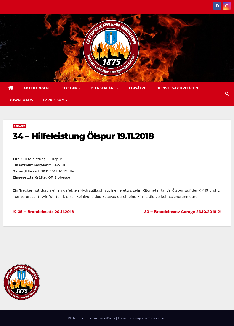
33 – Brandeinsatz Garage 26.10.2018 (182, 211)
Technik (70, 88)
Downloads (20, 100)
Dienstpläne (104, 88)
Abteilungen (36, 88)
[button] (227, 94)
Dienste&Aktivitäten (177, 88)
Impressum (54, 100)
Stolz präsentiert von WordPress (92, 318)
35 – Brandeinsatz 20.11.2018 (43, 211)
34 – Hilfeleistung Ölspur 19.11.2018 (83, 136)
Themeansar (157, 318)
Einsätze (137, 88)
